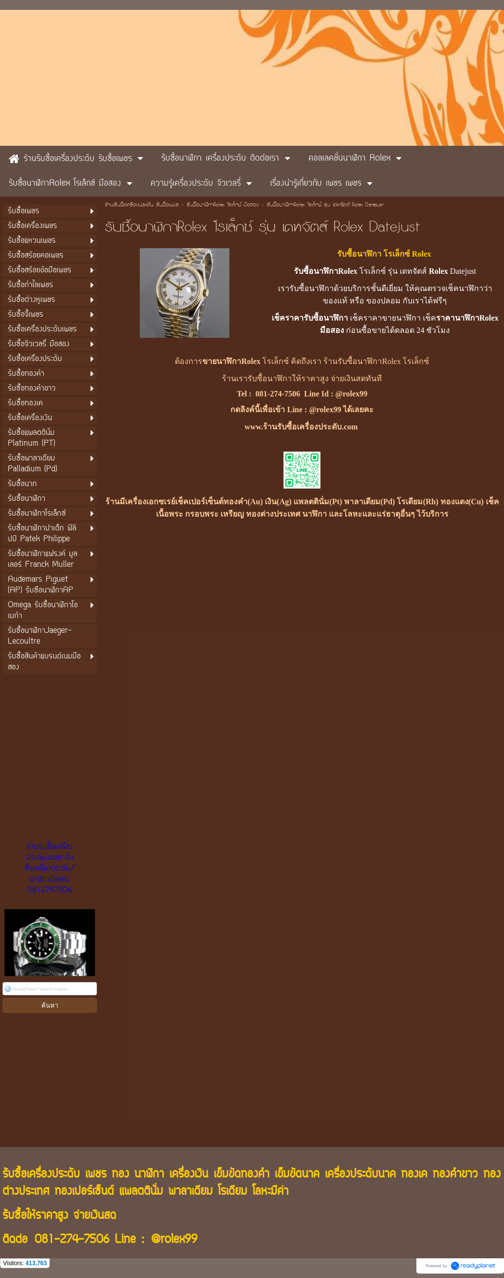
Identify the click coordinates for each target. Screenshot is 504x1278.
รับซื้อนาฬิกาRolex (325, 271)
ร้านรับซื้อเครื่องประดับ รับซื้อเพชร (142, 205)
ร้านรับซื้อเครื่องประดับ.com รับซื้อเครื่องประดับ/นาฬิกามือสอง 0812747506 (50, 868)
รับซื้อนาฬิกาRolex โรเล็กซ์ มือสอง (223, 205)
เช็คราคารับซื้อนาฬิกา (310, 318)
